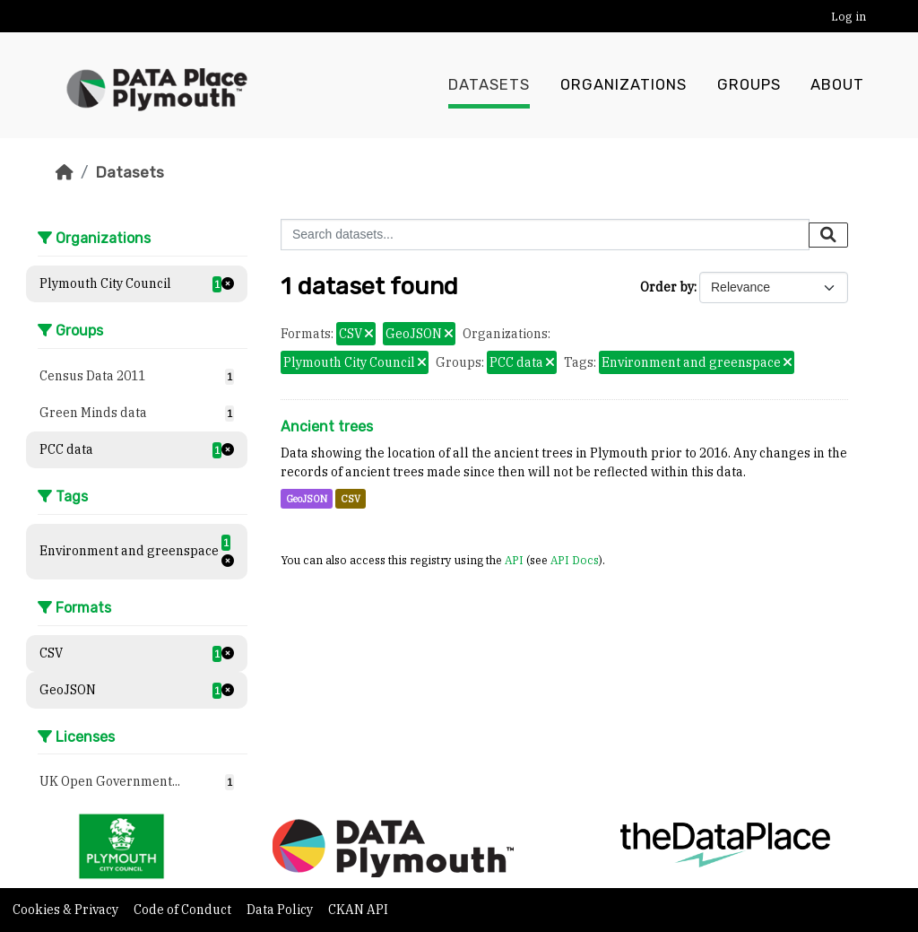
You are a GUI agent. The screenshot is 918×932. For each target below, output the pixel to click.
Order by (667, 287)
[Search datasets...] (545, 234)
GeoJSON (306, 498)
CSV (350, 498)
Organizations (623, 85)
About (837, 85)
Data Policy (281, 910)
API (514, 560)
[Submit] (828, 235)
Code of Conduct (184, 910)
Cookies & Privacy (67, 910)
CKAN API (358, 910)
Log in (848, 16)
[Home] (65, 172)
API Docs (574, 560)
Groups (749, 85)
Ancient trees (327, 426)
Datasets (489, 85)
